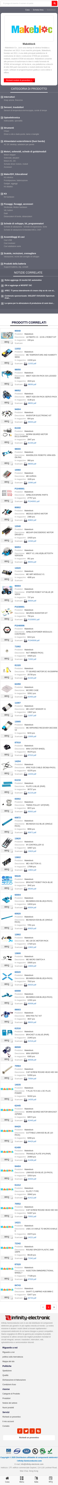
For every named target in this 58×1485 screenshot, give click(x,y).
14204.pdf (32, 774)
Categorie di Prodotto (11, 1394)
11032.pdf (32, 363)
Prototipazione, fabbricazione (16, 180)
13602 (18, 857)
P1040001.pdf (34, 501)
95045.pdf (32, 889)
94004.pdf (32, 422)
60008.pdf (32, 1004)
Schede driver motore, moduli (16, 164)
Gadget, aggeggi (11, 183)
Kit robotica (8, 177)
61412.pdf (32, 1198)
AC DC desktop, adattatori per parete (19, 144)
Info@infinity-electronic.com (32, 1464)
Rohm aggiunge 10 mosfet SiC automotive (23, 280)
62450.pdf (32, 697)
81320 (18, 665)
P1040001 (19, 488)
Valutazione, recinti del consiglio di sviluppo (21, 257)
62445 (18, 1105)
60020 (18, 972)
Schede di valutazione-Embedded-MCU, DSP (22, 230)
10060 (18, 470)
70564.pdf (32, 1079)
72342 (18, 1243)
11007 (18, 703)
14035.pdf (32, 1100)
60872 (18, 817)
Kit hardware (9, 197)
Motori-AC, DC (10, 161)
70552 (18, 1204)
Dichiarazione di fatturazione (14, 1380)
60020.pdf (32, 985)
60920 (18, 913)
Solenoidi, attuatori (11, 158)
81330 (18, 428)
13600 (18, 953)
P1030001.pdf (34, 619)
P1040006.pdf (34, 640)
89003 (18, 1009)
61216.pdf (32, 793)
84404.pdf (32, 1179)
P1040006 (19, 625)
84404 (18, 1166)
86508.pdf (32, 1060)
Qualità (5, 1375)
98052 (18, 390)
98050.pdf (32, 384)
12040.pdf (32, 541)
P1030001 (19, 607)
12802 (18, 934)
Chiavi (6, 131)
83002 (18, 799)
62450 (18, 684)
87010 (18, 742)
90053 (18, 547)
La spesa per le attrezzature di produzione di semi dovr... (29, 303)
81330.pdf (32, 443)
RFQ (6, 342)
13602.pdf (32, 870)
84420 (18, 1126)
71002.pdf (32, 659)
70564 (18, 1066)
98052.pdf (32, 403)
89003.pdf (32, 1022)
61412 (18, 1185)
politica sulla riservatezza (12, 1357)
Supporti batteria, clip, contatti (16, 267)
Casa (27, 10)
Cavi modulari (9, 243)
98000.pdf (32, 464)
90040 (18, 331)
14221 (18, 1222)
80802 (18, 507)
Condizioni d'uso (9, 1384)
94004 (18, 409)
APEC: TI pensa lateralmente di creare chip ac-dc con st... (30, 291)
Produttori (6, 1398)
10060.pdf (32, 483)
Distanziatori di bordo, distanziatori (18, 216)
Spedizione (7, 1371)
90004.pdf (32, 601)
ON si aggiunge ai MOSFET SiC (18, 285)
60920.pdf (32, 928)
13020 (18, 568)
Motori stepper (10, 155)
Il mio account (8, 1421)
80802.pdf (32, 520)
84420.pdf (32, 1141)
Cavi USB (8, 240)
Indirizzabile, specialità (13, 121)
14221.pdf (32, 1237)
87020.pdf (32, 1279)
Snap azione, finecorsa (13, 100)
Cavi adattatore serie (12, 246)
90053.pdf (32, 562)
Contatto (5, 1426)
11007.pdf (32, 715)
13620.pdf (32, 851)
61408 (18, 1147)
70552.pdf (32, 1216)
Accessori (8, 167)
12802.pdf (32, 947)
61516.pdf (32, 1041)
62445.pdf (32, 1120)
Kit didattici (8, 187)
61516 (18, 1028)
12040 (18, 526)
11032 (18, 348)
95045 (18, 876)
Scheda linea (38, 10)
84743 (18, 1285)
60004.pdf (32, 908)
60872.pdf (32, 832)
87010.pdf (32, 755)
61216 (18, 780)
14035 (18, 1084)
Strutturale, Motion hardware (15, 207)
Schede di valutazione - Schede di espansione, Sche (25, 227)
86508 (18, 1047)
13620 (18, 838)
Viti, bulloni (8, 210)
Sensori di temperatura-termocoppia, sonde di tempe (25, 110)
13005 (18, 721)
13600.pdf (32, 966)
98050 (18, 369)
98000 (18, 449)
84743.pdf (32, 1298)
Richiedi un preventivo (11, 1417)
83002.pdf (32, 812)
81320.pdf (32, 678)
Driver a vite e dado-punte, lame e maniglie (21, 134)
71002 (18, 646)
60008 (18, 991)
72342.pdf (32, 1258)
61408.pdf (32, 1160)
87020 (18, 1264)
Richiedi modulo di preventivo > (19, 80)
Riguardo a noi (8, 1352)
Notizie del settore (9, 1403)
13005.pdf (32, 736)
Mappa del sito (8, 1361)
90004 (18, 586)
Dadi (6, 213)
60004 (18, 895)
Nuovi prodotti (8, 1408)
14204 (18, 761)
